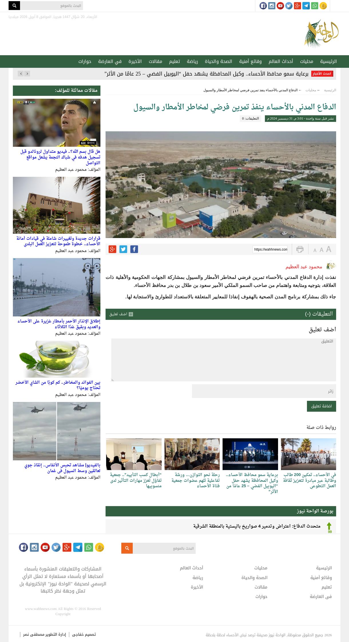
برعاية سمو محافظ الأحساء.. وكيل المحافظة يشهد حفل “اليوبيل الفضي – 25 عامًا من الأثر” (206, 74)
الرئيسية (328, 61)
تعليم (174, 61)
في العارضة (110, 61)
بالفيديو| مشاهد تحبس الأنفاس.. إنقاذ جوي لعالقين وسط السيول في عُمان (62, 468)
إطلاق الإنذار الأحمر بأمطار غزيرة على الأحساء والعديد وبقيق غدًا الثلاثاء (58, 324)
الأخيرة (135, 61)
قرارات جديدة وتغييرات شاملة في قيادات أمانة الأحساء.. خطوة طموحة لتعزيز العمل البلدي (58, 241)
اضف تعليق (118, 314)
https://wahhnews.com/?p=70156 (270, 250)
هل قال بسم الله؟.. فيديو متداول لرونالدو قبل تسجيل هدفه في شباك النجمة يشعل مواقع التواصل (60, 157)
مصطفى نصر (34, 634)
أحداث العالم (281, 61)
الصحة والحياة (218, 61)
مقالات (155, 61)
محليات (306, 61)
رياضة (192, 61)
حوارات (84, 61)
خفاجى (78, 634)
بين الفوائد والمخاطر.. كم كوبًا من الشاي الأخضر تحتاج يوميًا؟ (57, 385)
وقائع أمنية (250, 61)
